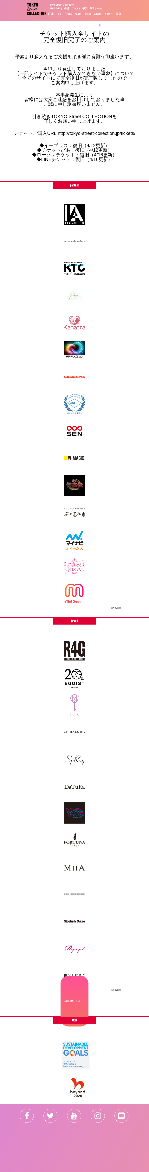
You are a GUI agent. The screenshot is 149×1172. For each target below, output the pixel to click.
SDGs (118, 13)
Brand (88, 13)
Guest (78, 13)
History (108, 13)
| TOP (51, 13)
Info (59, 13)
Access (97, 13)
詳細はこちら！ (74, 1001)
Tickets (68, 13)
